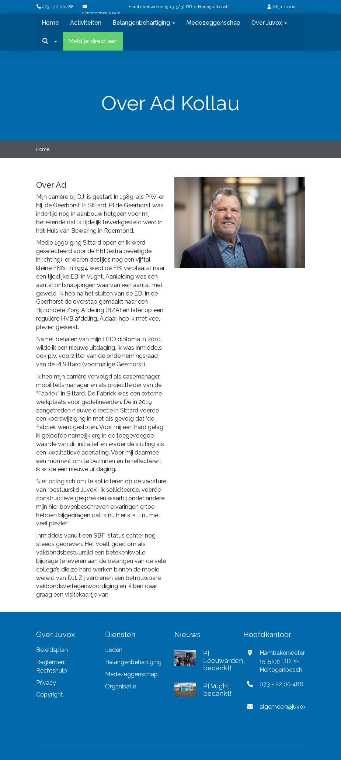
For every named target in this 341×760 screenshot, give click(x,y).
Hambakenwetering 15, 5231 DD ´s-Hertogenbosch (178, 6)
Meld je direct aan (93, 41)
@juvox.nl (286, 706)
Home (50, 22)
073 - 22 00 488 (55, 6)
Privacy (47, 682)
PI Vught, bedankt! (217, 689)
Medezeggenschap (213, 22)
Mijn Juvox (284, 6)
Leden (113, 649)
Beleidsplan (52, 649)
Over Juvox (269, 22)
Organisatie (120, 686)
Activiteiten (85, 22)
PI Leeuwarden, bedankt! (223, 660)
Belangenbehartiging (143, 22)
